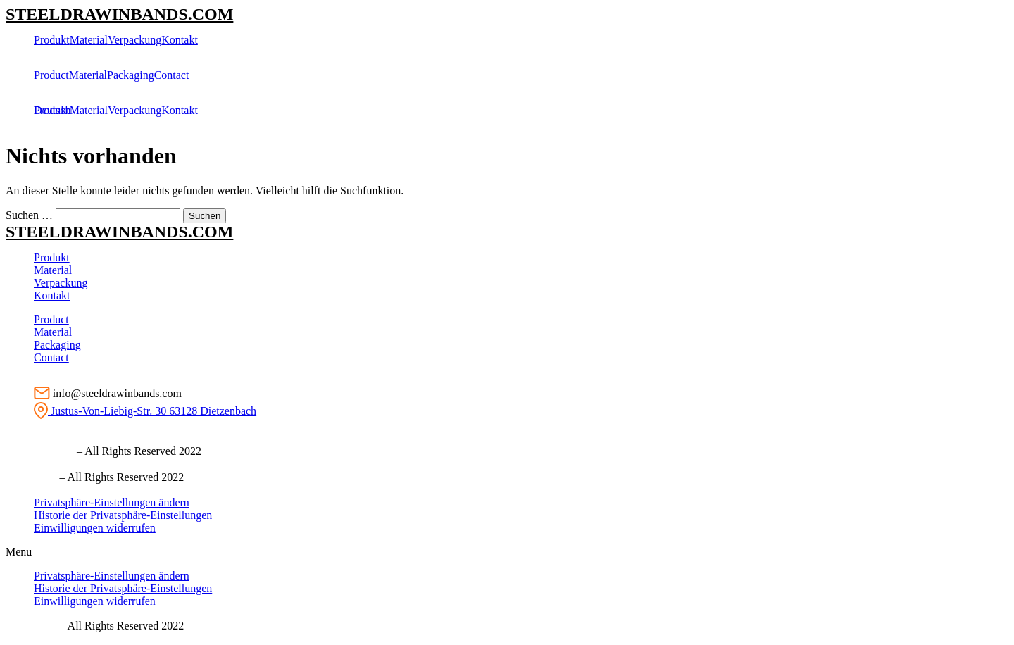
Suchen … (29, 215)
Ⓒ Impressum (40, 451)
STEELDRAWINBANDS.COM (119, 14)
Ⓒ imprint (31, 477)
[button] (507, 552)
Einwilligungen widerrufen (95, 528)
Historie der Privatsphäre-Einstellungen (123, 515)
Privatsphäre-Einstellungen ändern (111, 502)
